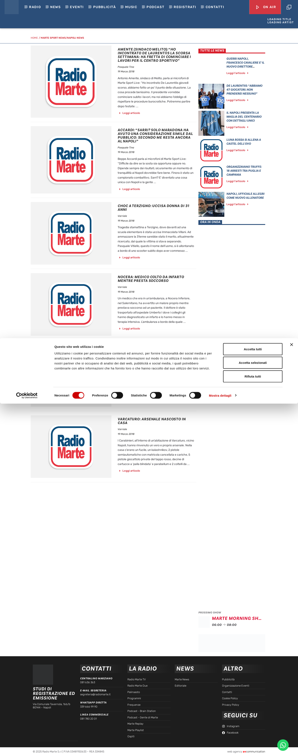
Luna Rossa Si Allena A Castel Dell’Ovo (243, 142)
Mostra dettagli (220, 748)
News (55, 7)
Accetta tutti (253, 701)
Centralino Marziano (96, 678)
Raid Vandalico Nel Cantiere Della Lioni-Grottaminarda (152, 350)
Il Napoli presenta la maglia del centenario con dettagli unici (243, 117)
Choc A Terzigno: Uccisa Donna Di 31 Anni (153, 207)
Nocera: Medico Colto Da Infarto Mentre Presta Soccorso (151, 279)
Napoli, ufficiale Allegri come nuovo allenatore (245, 196)
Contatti (215, 7)
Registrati (185, 7)
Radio (35, 7)
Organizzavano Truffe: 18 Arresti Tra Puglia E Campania (244, 171)
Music (131, 7)
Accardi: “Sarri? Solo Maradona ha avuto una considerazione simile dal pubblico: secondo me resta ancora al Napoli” (155, 136)
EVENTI (77, 7)
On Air (265, 7)
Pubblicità (104, 7)
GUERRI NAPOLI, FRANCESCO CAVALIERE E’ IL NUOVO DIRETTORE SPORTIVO (245, 65)
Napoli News (75, 37)
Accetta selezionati (253, 715)
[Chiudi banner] (291, 697)
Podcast (155, 7)
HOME (34, 37)
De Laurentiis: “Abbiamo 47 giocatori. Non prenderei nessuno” (244, 90)
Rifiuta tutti (252, 728)
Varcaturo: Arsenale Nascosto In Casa (152, 421)
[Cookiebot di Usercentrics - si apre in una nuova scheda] (27, 748)
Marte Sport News (53, 37)
